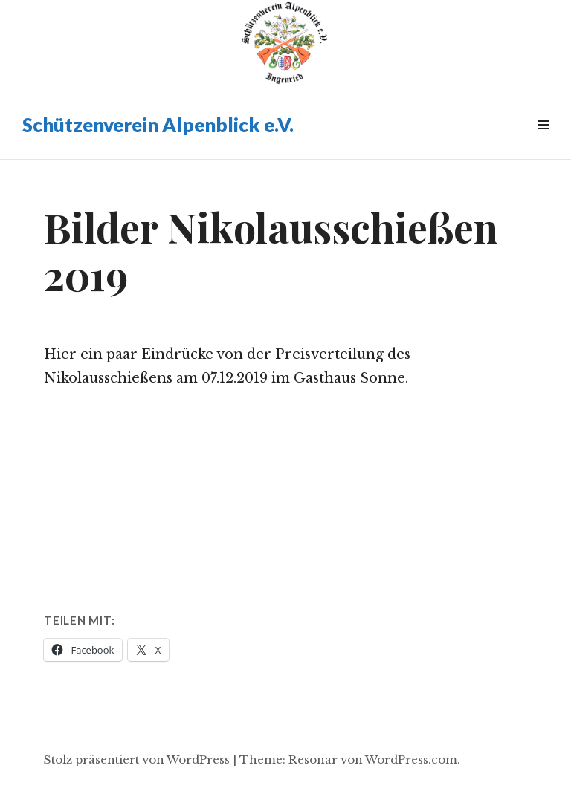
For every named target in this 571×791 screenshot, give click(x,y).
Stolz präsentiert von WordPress (137, 759)
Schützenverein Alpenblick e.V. (158, 125)
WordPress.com (411, 759)
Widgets (543, 141)
